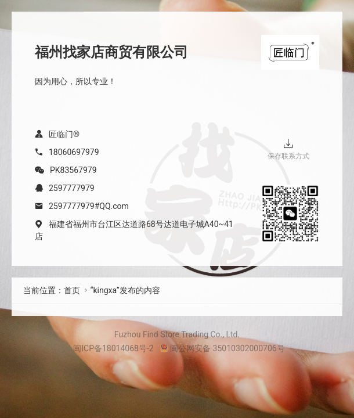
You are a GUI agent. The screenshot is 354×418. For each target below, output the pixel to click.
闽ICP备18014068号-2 (113, 348)
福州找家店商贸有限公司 (111, 52)
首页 (72, 290)
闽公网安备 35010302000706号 (222, 348)
